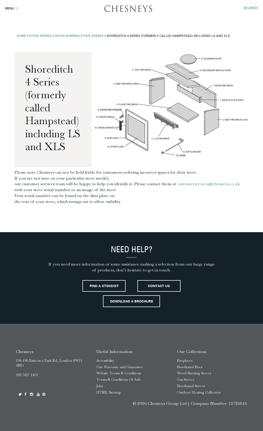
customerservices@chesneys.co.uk (208, 183)
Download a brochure (131, 301)
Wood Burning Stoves (194, 373)
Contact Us (159, 286)
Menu (9, 8)
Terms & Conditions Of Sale (118, 379)
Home (21, 36)
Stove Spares (40, 36)
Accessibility (105, 360)
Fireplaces (184, 360)
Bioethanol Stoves (191, 386)
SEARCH (250, 8)
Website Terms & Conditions (118, 373)
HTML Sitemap (108, 392)
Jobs (99, 386)
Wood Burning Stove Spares (79, 36)
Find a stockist (104, 286)
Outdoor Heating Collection (199, 392)
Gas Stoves (185, 379)
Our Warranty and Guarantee (119, 367)
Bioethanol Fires (189, 367)
